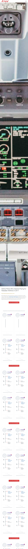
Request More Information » (14, 302)
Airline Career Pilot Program (10, 345)
